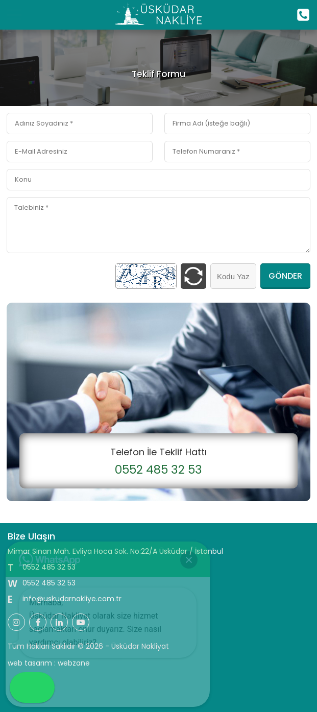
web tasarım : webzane (49, 663)
